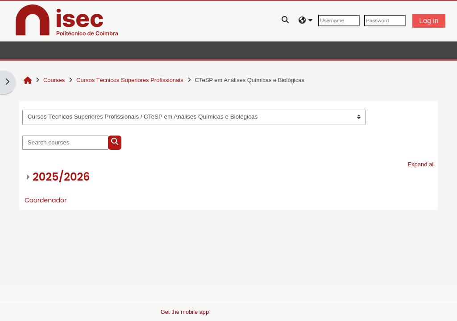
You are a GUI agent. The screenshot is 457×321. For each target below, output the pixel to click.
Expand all (421, 164)
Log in (429, 21)
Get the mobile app (185, 312)
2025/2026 (61, 176)
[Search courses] (65, 143)
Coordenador (45, 200)
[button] (285, 21)
